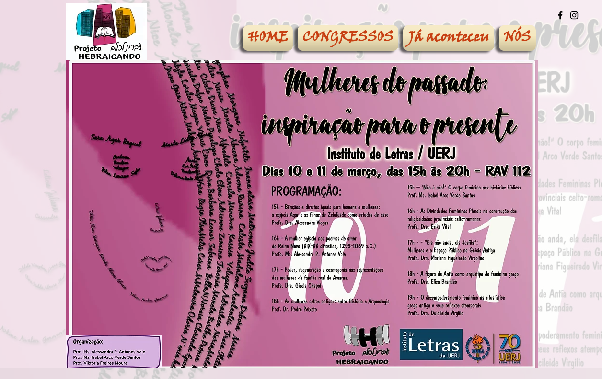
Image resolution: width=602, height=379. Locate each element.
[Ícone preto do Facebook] (560, 15)
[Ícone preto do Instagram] (574, 15)
